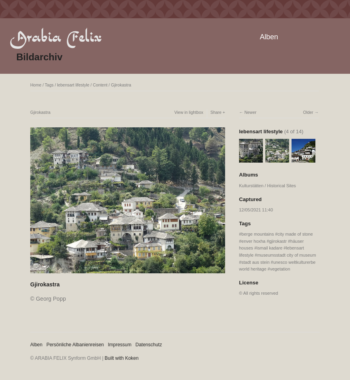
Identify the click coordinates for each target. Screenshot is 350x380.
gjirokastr (278, 241)
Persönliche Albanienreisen (75, 344)
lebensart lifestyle (73, 85)
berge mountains (257, 234)
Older (308, 112)
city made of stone (295, 234)
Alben (269, 37)
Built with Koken (121, 358)
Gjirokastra (121, 85)
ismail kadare (269, 248)
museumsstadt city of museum (286, 255)
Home (35, 85)
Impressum (119, 344)
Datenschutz (149, 344)
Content (100, 85)
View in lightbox (188, 112)
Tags (49, 85)
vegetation (280, 269)
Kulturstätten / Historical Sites (267, 185)
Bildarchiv (39, 57)
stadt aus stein (255, 262)
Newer (250, 112)
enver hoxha (253, 241)
